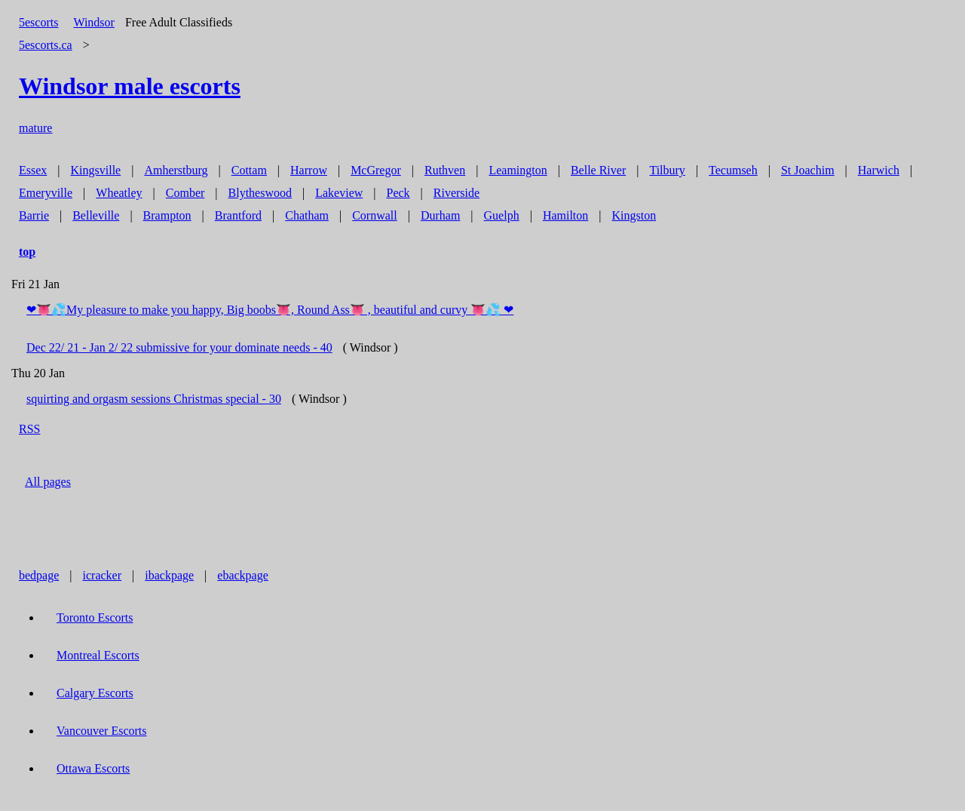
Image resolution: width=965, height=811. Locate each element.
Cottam (249, 170)
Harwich (878, 170)
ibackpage (169, 575)
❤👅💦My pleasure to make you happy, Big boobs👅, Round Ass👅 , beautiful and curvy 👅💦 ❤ (269, 309)
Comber (185, 192)
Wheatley (119, 192)
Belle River (598, 170)
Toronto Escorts (95, 617)
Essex (33, 170)
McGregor (376, 170)
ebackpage (242, 575)
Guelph (501, 215)
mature (35, 127)
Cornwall (374, 215)
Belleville (95, 215)
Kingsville (96, 170)
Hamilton (565, 215)
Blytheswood (260, 192)
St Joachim (808, 170)
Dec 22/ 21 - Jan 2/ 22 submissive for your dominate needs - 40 (179, 347)
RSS (29, 428)
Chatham (307, 215)
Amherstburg (175, 170)
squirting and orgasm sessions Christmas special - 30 (153, 398)
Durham (440, 215)
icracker (102, 575)
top (27, 251)
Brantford (238, 215)
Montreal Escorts (98, 655)
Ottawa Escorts (93, 768)
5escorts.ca (45, 44)
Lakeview (339, 192)
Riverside (456, 192)
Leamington (518, 170)
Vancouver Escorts (102, 730)
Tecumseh (733, 170)
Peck (397, 192)
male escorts (129, 86)
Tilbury (667, 170)
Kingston (634, 215)
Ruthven (444, 170)
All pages (48, 481)
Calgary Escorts (95, 693)
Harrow (308, 170)
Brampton (167, 215)
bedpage (39, 575)
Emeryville (45, 192)
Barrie (34, 215)
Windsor (93, 22)
